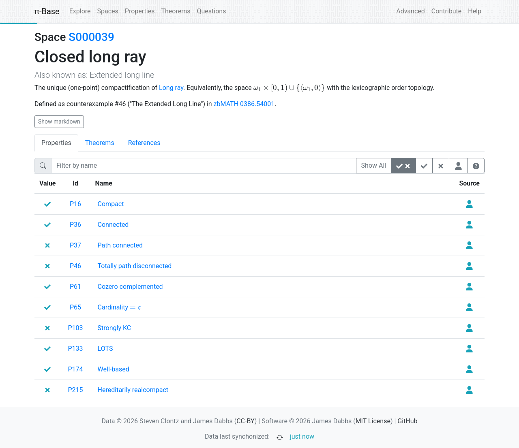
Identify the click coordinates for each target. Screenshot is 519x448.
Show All (373, 165)
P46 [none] (75, 266)
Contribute (446, 11)
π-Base (47, 11)
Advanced (410, 11)
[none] (111, 204)
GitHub (407, 421)
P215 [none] (75, 390)
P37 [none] (75, 245)
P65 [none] (75, 307)
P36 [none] (75, 224)
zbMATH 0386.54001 (244, 104)
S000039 (91, 37)
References (144, 143)
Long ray (171, 88)
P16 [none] (75, 204)
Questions (211, 11)
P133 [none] (75, 348)
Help (474, 11)
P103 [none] (75, 328)
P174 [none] (75, 369)
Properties (140, 11)
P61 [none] (75, 286)
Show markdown (59, 121)
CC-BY (245, 421)
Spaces (107, 11)
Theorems (175, 11)
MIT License (373, 421)
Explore (80, 11)
